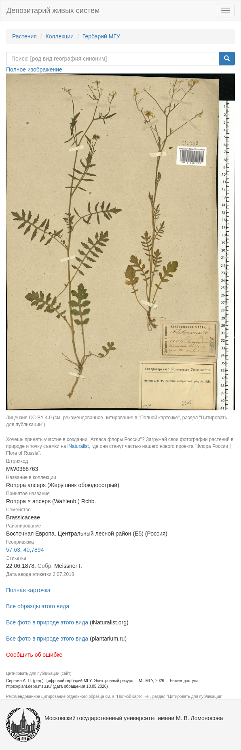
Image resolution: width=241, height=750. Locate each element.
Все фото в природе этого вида (47, 622)
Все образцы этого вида (37, 606)
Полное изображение (34, 69)
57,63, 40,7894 (25, 549)
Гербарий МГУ (101, 36)
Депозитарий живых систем (52, 10)
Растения (24, 36)
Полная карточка (28, 590)
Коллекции (60, 36)
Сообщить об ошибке (34, 654)
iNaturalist (78, 446)
